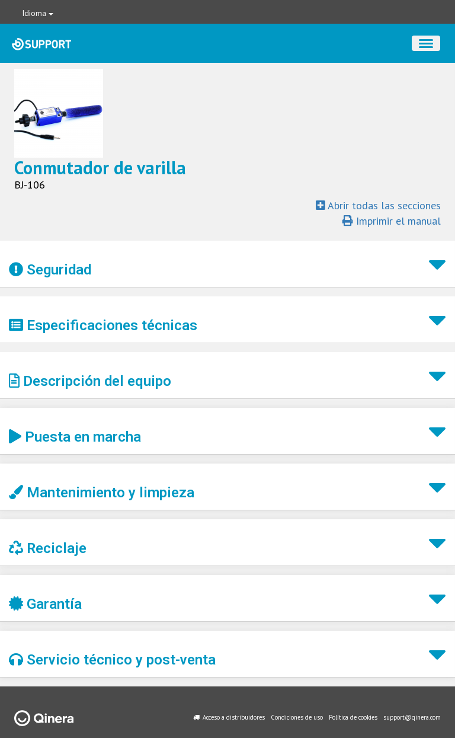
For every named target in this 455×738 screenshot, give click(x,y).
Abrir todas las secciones (378, 205)
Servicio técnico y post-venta (112, 659)
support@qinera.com (412, 717)
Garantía (45, 604)
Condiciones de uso (297, 717)
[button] (227, 264)
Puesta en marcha (75, 437)
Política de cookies (353, 717)
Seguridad (50, 269)
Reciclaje (47, 548)
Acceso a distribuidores (234, 717)
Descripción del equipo (90, 381)
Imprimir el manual (391, 221)
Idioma (37, 13)
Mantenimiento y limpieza (101, 492)
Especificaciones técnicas (103, 325)
